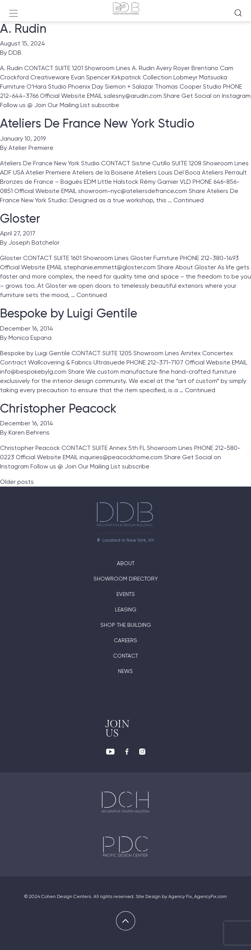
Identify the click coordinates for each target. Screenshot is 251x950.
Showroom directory (125, 579)
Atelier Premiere (30, 147)
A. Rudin (23, 28)
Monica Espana (30, 337)
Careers (125, 640)
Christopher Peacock (58, 408)
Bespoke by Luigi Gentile (68, 313)
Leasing (125, 609)
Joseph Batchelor (34, 242)
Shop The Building (125, 625)
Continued (188, 200)
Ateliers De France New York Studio (97, 123)
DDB (15, 52)
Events (125, 594)
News (125, 671)
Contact (125, 656)
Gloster (20, 218)
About (126, 563)
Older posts (17, 481)
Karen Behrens (29, 432)
